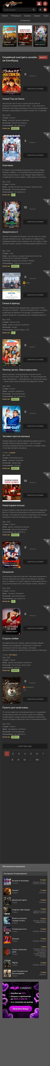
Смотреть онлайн (35, 89)
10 (24, 759)
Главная (5, 16)
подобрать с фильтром (43, 57)
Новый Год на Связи (13, 98)
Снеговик (7, 165)
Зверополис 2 (10, 231)
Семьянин (8, 571)
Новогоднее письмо (13, 505)
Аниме (45, 16)
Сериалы (27, 16)
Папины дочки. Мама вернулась (19, 369)
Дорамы (37, 16)
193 (37, 759)
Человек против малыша (16, 436)
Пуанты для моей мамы (15, 707)
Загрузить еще (25, 746)
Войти (39, 3)
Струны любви (10, 638)
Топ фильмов (25, 20)
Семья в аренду (11, 303)
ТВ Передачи (16, 16)
